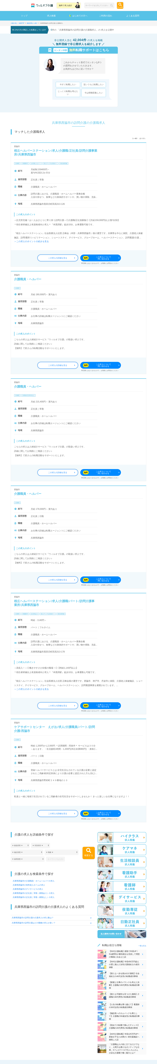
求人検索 (51, 15)
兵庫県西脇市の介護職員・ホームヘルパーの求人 (34, 881)
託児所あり (34, 614)
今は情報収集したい (94, 93)
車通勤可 (25, 163)
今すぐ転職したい (68, 84)
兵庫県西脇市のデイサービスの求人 (28, 889)
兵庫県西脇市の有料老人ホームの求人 (29, 885)
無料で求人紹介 (65, 5)
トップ (24, 15)
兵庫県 (17, 163)
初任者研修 (63, 163)
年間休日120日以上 (28, 395)
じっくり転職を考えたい (68, 92)
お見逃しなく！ (36, 163)
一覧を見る (142, 946)
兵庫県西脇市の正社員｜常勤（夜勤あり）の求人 (34, 893)
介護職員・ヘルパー (27, 279)
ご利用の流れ (105, 15)
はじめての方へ (78, 15)
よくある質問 (132, 15)
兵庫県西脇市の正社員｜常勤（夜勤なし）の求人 (34, 897)
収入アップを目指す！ (50, 163)
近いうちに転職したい (94, 84)
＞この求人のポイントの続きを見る (31, 241)
